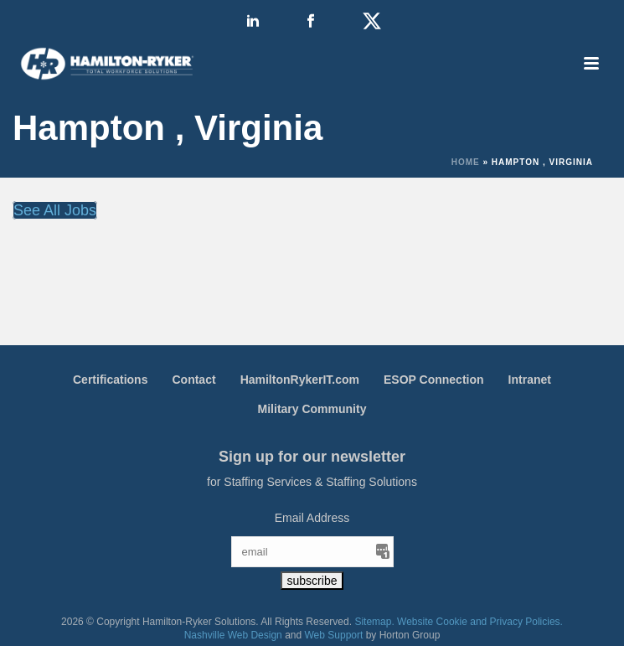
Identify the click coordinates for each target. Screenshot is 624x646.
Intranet (529, 379)
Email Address (312, 518)
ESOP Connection (434, 379)
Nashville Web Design (233, 635)
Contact (193, 379)
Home (465, 162)
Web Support (334, 635)
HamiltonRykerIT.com (299, 379)
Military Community (312, 409)
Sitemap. (374, 622)
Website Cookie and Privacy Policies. (480, 622)
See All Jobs (54, 210)
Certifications (110, 379)
